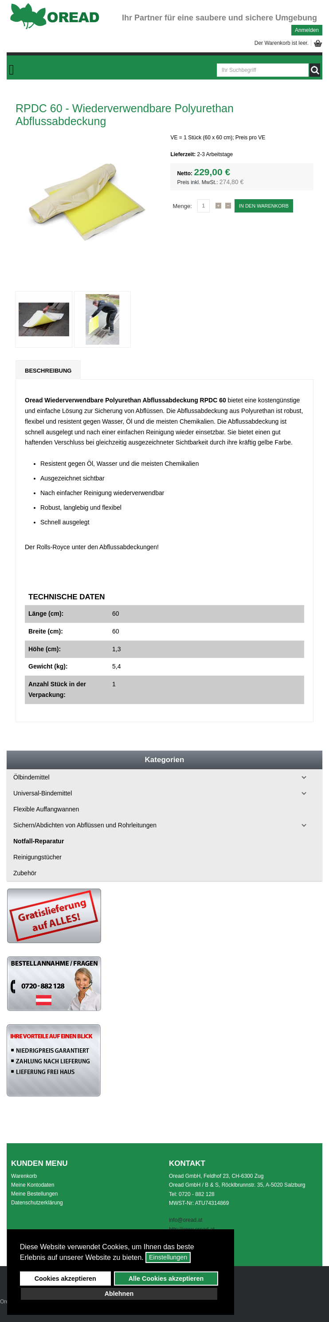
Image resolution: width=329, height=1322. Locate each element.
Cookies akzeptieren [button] (65, 1278)
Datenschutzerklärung (37, 1203)
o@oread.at (189, 1220)
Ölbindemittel (31, 777)
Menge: (182, 206)
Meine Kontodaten (32, 1185)
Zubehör (24, 873)
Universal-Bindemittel (42, 793)
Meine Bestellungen (34, 1194)
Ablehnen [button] (119, 1293)
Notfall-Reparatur (38, 841)
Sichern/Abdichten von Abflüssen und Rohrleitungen (85, 825)
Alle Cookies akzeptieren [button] (166, 1278)
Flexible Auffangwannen (46, 809)
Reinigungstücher (37, 857)
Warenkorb (24, 1176)
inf (172, 1220)
